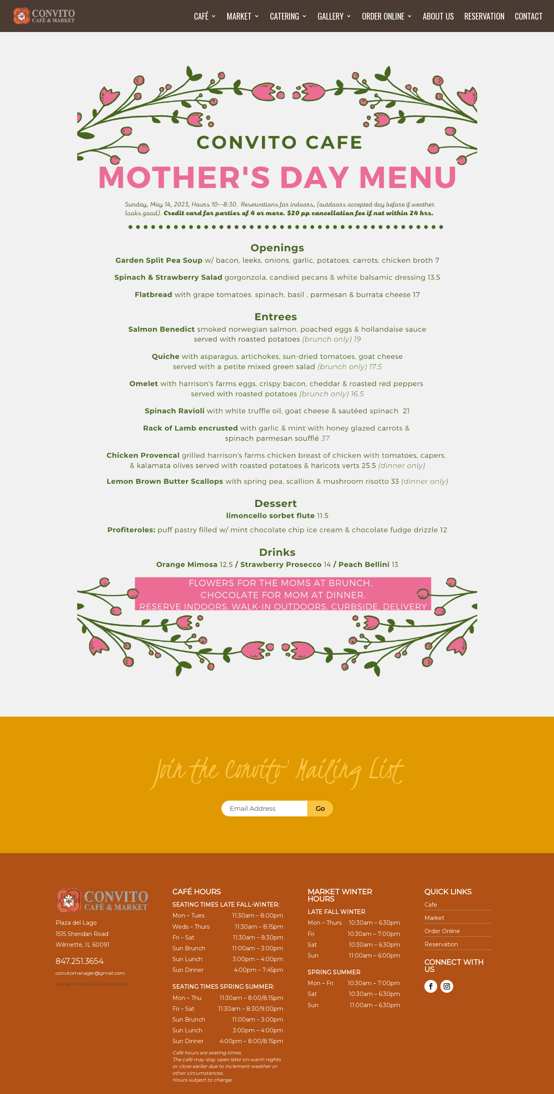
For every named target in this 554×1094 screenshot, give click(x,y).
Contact (529, 17)
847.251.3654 (80, 961)
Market (239, 17)
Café (201, 17)
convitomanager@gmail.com (90, 973)
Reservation (484, 17)
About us (438, 17)
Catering (284, 17)
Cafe (430, 904)
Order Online (383, 17)
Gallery (331, 17)
